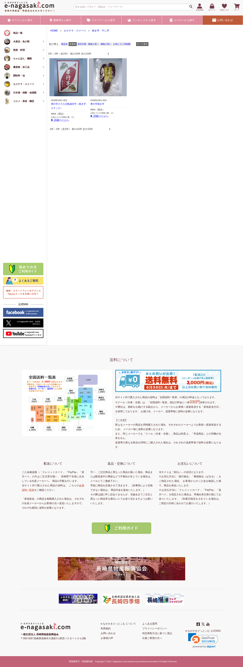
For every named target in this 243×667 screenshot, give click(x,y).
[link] (203, 640)
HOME (54, 30)
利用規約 (106, 628)
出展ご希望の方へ (152, 638)
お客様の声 (107, 638)
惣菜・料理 (19, 50)
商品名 (64, 44)
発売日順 (82, 44)
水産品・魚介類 (21, 41)
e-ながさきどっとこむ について (118, 623)
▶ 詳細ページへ (60, 120)
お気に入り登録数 (121, 44)
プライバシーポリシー (154, 628)
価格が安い (93, 44)
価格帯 (61, 20)
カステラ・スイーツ (23, 84)
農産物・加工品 (21, 67)
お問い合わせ (222, 20)
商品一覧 (17, 33)
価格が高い (106, 44)
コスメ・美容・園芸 (23, 101)
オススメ (20, 20)
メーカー (182, 20)
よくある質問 (149, 623)
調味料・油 (19, 75)
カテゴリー (101, 20)
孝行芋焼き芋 (97, 104)
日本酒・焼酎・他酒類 (24, 92)
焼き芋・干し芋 (100, 30)
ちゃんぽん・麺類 (22, 58)
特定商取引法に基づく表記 (157, 633)
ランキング (141, 20)
